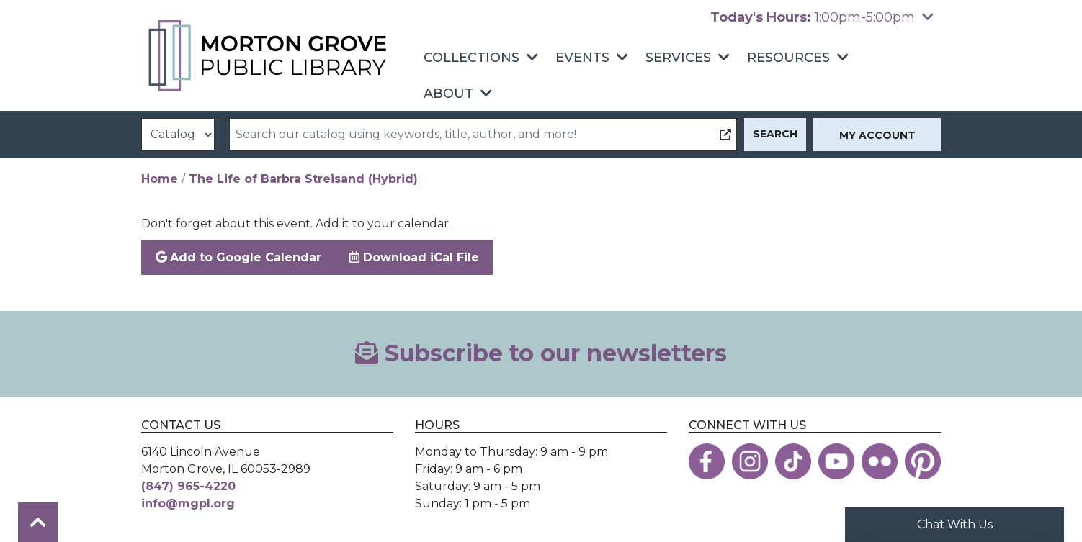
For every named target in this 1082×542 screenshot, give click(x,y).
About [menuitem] (448, 93)
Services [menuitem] (678, 58)
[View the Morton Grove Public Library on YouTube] (836, 461)
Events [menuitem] (582, 58)
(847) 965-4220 (188, 486)
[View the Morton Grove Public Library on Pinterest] (923, 461)
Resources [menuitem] (788, 58)
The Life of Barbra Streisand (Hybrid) (303, 179)
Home (159, 179)
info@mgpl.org (188, 503)
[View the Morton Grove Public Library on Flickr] (880, 461)
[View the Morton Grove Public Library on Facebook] (707, 461)
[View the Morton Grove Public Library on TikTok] (793, 461)
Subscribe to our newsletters (541, 353)
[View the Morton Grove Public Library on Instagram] (750, 461)
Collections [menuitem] (471, 58)
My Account (877, 135)
